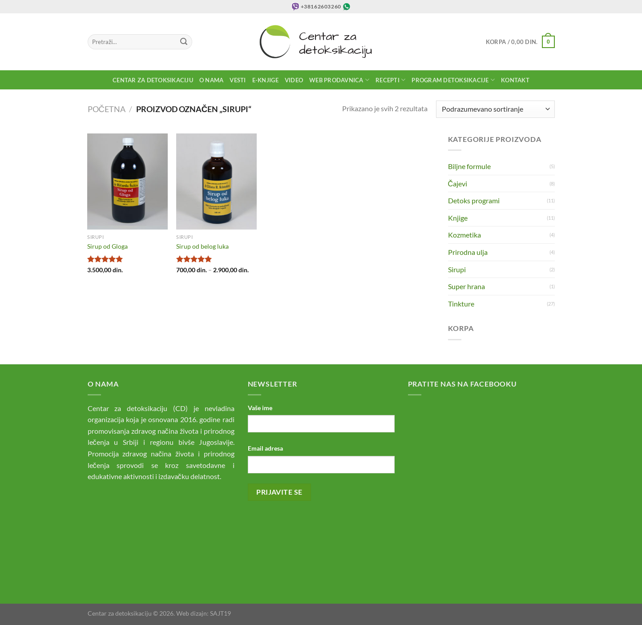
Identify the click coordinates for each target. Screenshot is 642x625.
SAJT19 (220, 613)
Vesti (238, 80)
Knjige (458, 218)
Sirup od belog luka (202, 246)
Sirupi (457, 269)
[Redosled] (495, 109)
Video (294, 80)
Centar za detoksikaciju (153, 80)
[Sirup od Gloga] (127, 181)
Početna (106, 109)
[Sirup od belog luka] (216, 181)
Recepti (390, 80)
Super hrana (466, 286)
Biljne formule (469, 166)
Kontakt (515, 80)
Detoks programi (474, 200)
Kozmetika (464, 234)
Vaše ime (260, 407)
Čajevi (458, 183)
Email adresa (265, 448)
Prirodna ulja (468, 252)
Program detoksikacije (453, 80)
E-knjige (265, 80)
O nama (211, 80)
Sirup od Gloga (107, 246)
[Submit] (183, 41)
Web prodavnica (339, 80)
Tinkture (461, 303)
